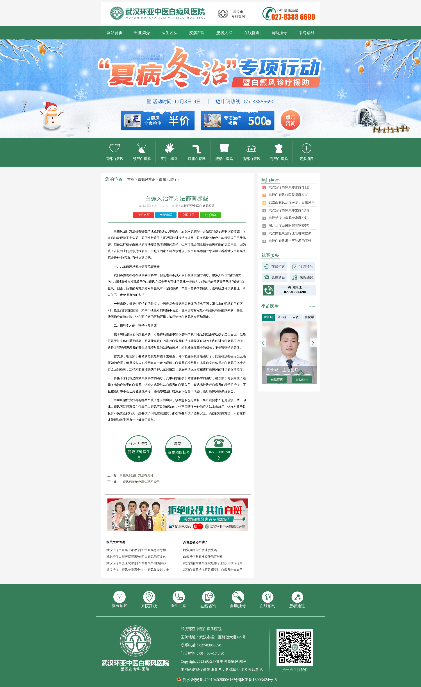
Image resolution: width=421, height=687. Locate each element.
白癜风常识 (146, 179)
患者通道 (297, 599)
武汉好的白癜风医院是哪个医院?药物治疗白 (213, 563)
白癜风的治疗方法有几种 (136, 475)
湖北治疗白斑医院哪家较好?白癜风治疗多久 (136, 556)
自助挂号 (279, 33)
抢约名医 (143, 215)
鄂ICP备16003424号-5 (257, 679)
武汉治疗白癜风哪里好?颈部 (289, 210)
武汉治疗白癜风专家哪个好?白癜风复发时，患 (137, 569)
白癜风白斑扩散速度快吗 (200, 550)
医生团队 (169, 33)
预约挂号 (306, 266)
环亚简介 (142, 33)
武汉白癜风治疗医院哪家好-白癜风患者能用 (213, 569)
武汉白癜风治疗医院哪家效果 (290, 233)
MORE (312, 306)
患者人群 (224, 33)
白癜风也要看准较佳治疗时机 (203, 556)
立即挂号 (188, 215)
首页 (130, 179)
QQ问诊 (210, 215)
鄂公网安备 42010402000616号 (210, 680)
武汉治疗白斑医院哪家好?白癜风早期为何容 (136, 563)
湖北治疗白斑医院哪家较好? (289, 225)
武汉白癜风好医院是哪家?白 (289, 195)
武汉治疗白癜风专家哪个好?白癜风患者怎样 (136, 550)
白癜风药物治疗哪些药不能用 (140, 482)
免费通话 (278, 277)
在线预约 (267, 599)
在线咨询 (252, 33)
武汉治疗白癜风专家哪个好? (289, 218)
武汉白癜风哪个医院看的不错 (290, 241)
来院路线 (306, 33)
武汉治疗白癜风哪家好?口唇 (289, 187)
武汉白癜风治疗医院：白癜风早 (292, 202)
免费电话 (166, 215)
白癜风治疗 (168, 179)
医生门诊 (179, 599)
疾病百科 (197, 33)
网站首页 (115, 33)
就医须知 (119, 599)
